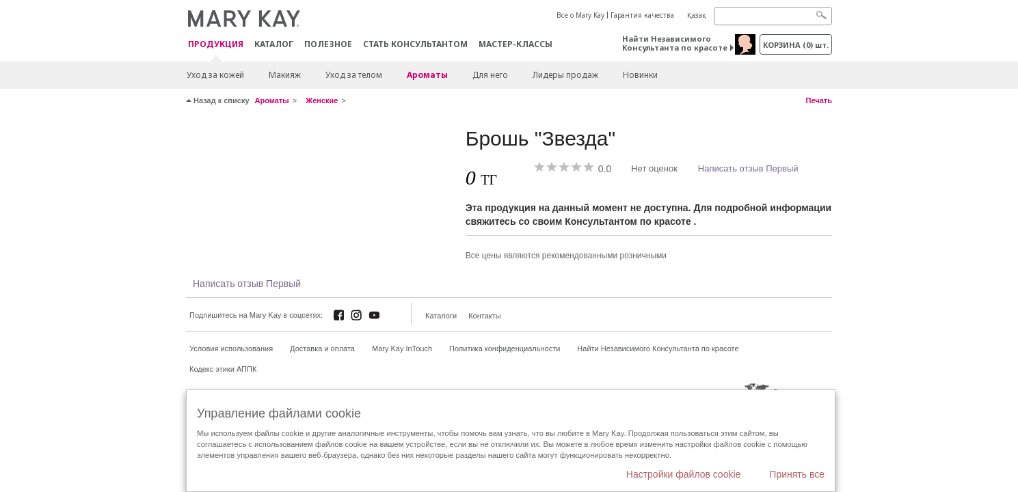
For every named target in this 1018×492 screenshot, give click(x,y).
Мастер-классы (515, 44)
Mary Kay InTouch (402, 348)
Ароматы (427, 75)
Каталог (273, 44)
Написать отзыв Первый (748, 168)
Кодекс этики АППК (222, 369)
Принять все (797, 474)
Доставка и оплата (322, 348)
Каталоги (441, 316)
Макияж (285, 75)
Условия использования (231, 348)
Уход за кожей (215, 75)
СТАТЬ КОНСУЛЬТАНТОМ (415, 44)
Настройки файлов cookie (683, 474)
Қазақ (696, 15)
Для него (490, 75)
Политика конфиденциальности (504, 348)
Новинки (640, 75)
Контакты (484, 316)
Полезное (328, 44)
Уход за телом (353, 75)
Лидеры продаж (565, 75)
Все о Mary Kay (580, 15)
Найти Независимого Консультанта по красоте (674, 43)
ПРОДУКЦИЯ (215, 45)
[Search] (773, 16)
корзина (796, 45)
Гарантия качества (642, 15)
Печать (819, 100)
